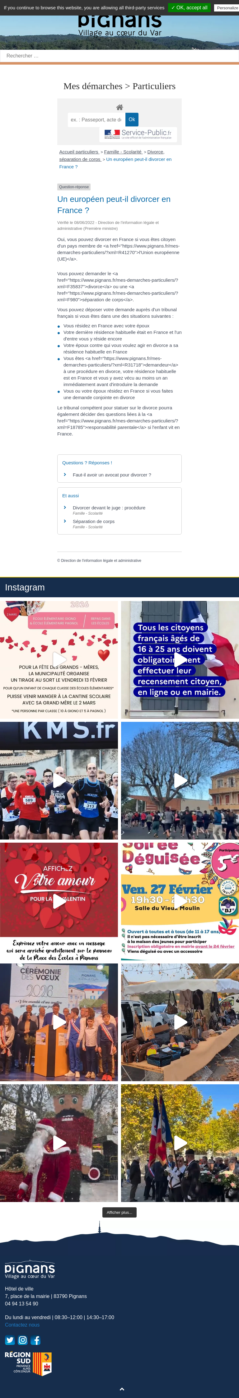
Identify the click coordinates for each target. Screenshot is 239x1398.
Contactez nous (22, 1324)
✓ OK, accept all (189, 7)
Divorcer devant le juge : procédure (109, 507)
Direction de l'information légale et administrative (101, 560)
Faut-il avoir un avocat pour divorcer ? (112, 474)
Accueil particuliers (79, 151)
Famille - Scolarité (123, 151)
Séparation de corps (94, 521)
